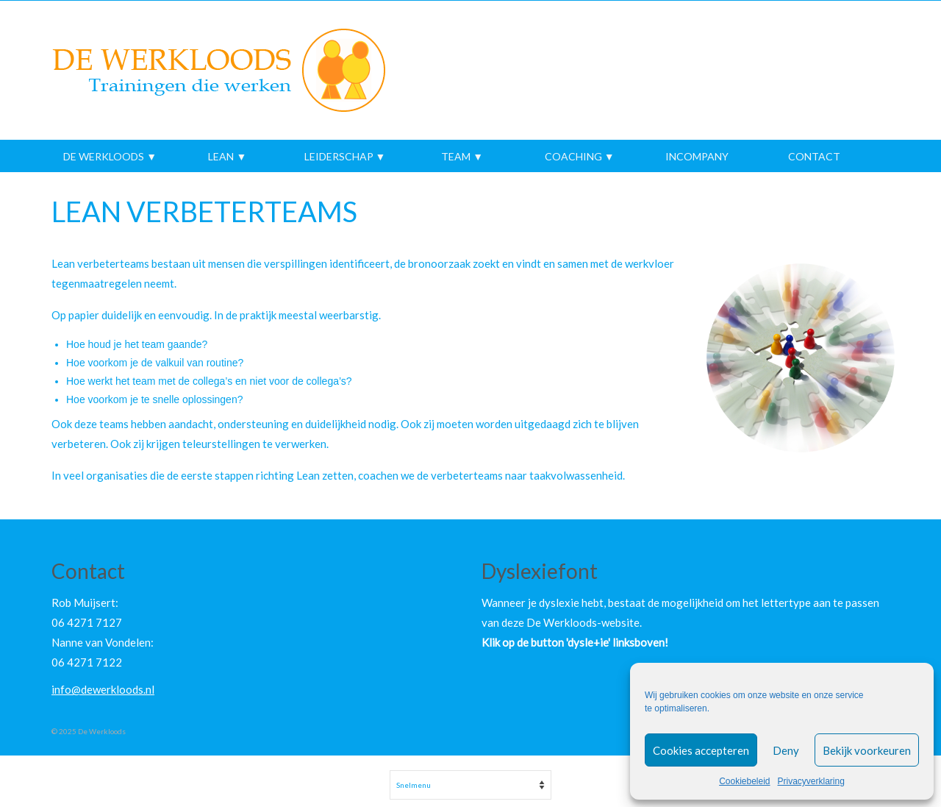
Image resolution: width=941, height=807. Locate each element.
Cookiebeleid (744, 781)
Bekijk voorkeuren (867, 750)
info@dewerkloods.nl (102, 689)
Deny (786, 750)
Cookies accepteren (701, 750)
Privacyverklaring (811, 781)
